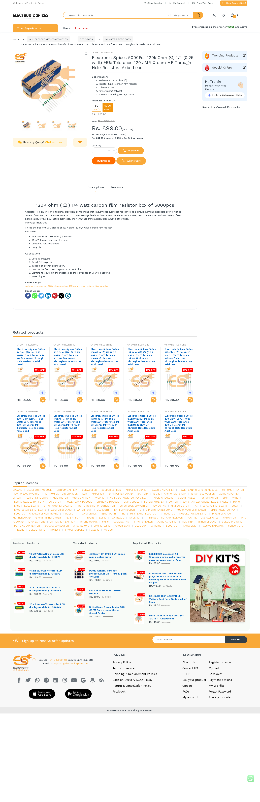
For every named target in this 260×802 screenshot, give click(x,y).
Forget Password (220, 721)
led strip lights (37, 497)
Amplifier (98, 493)
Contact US (190, 698)
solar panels (186, 497)
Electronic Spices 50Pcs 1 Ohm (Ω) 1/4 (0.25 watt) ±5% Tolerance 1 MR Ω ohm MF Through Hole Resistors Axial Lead (68, 423)
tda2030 (94, 529)
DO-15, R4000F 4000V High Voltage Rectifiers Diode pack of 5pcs (167, 599)
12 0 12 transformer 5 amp (169, 493)
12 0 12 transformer (48, 517)
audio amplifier (167, 521)
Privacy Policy (122, 692)
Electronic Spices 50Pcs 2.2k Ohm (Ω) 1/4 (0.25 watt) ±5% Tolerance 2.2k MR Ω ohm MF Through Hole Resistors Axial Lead (141, 423)
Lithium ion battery (62, 521)
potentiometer (154, 501)
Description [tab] (95, 187)
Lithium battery (66, 490)
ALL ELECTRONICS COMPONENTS (48, 39)
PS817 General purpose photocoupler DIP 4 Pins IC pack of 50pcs (108, 573)
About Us (188, 692)
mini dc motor (180, 505)
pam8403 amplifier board (30, 509)
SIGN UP (235, 669)
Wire (235, 497)
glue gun (140, 525)
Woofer (100, 497)
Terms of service (124, 698)
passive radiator (212, 525)
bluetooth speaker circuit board (36, 513)
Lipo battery (36, 521)
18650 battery (81, 497)
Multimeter (60, 497)
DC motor (55, 501)
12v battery (73, 517)
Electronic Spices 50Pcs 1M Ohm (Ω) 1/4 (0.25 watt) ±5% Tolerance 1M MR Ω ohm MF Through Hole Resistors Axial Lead (105, 423)
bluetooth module (39, 490)
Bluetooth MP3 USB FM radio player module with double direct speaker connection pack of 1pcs (167, 578)
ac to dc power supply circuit (129, 497)
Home (66, 28)
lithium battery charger (61, 493)
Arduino (156, 525)
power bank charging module (198, 490)
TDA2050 (55, 529)
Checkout (215, 704)
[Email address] (188, 669)
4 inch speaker (143, 521)
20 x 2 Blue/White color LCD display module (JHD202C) (45, 588)
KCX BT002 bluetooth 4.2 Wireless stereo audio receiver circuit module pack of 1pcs (167, 557)
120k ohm (74, 286)
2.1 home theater (233, 490)
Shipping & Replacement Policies (135, 704)
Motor (237, 501)
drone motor (88, 521)
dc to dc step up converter (96, 505)
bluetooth (108, 513)
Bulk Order (103, 160)
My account (190, 727)
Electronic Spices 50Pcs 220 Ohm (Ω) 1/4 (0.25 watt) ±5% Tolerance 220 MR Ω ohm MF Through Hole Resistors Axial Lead (68, 357)
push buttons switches (202, 517)
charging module (107, 501)
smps (105, 521)
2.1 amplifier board (121, 493)
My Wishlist (216, 715)
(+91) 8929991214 (58, 689)
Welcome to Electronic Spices (29, 3)
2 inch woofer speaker (58, 505)
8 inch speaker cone (159, 509)
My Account (177, 3)
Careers (187, 715)
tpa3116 (89, 517)
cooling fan (121, 521)
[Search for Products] (115, 15)
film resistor (102, 286)
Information (82, 28)
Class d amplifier (162, 490)
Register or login (220, 692)
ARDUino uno (81, 525)
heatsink (187, 521)
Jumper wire (102, 525)
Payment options (220, 709)
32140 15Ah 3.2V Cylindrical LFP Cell (205, 501)
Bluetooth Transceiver (181, 525)
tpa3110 (19, 529)
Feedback (119, 721)
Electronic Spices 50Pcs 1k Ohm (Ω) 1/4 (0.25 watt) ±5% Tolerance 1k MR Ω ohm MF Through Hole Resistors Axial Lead (31, 357)
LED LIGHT (103, 509)
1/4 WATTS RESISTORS (118, 39)
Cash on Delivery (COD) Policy (132, 709)
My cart (214, 698)
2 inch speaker (207, 521)
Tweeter (68, 513)
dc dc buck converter (134, 505)
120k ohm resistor (58, 286)
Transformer (87, 513)
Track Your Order (202, 3)
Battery (142, 493)
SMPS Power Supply (223, 509)
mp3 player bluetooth (144, 513)
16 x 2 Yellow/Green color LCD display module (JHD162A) (46, 555)
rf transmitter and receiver (164, 517)
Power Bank (122, 525)
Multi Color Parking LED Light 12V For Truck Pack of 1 (166, 632)
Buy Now (131, 150)
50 (97, 107)
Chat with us (53, 142)
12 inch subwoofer (203, 493)
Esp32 (102, 517)
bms (225, 497)
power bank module (79, 501)
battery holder (124, 509)
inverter (134, 517)
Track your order (220, 727)
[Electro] (32, 15)
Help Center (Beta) (234, 3)
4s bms (108, 529)
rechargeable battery (29, 501)
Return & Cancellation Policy (132, 715)
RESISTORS (86, 39)
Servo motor (236, 525)
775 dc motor (209, 497)
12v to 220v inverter (27, 493)
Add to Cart (131, 161)
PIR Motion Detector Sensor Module (105, 591)
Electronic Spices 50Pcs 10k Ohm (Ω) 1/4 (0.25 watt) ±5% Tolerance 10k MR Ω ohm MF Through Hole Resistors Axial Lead (141, 357)
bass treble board (26, 505)
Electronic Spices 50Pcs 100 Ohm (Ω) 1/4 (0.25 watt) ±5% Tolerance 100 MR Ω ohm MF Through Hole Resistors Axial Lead (105, 357)
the (122, 513)
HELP (185, 704)
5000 (107, 107)
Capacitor (229, 517)
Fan (196, 505)
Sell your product (194, 709)
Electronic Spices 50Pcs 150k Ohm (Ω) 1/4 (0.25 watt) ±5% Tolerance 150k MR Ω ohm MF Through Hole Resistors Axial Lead (31, 423)
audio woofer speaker (191, 509)
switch (173, 501)
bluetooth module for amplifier (185, 513)
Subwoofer (89, 490)
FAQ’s (185, 721)
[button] (181, 15)
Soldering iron (111, 490)
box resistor (87, 286)
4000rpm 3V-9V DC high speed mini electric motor (107, 555)
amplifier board (136, 490)
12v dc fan (159, 505)
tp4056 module (74, 529)
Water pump (84, 509)
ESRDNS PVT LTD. (120, 740)
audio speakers (163, 497)
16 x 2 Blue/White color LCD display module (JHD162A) (45, 572)
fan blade (117, 517)
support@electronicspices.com (71, 693)
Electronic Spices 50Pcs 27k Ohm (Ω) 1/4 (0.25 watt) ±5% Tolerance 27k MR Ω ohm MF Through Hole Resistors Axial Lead (179, 357)
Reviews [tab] (117, 187)
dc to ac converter (27, 525)
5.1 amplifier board (215, 505)
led (84, 493)
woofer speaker (61, 509)
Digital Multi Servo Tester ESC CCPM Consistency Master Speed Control (107, 609)
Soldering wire (232, 521)
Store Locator (152, 3)
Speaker (18, 490)
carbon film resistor (36, 286)
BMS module (131, 501)
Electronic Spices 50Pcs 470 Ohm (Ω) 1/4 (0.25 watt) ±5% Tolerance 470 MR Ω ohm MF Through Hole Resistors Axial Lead (179, 423)
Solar (235, 505)
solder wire (37, 529)
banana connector (56, 525)
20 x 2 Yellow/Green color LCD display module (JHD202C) (47, 605)
